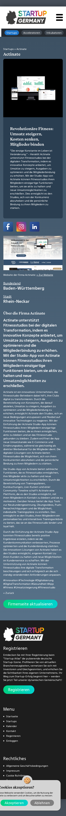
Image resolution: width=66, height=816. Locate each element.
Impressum (13, 770)
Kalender (11, 726)
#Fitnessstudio (46, 587)
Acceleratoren (31, 32)
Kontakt (11, 731)
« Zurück (8, 593)
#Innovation (10, 580)
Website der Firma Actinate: (28, 275)
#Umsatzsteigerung (25, 587)
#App (50, 584)
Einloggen (12, 740)
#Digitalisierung (44, 580)
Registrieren (18, 689)
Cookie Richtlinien (16, 775)
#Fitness (8, 587)
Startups (12, 32)
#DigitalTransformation (17, 584)
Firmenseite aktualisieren (30, 604)
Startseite (12, 716)
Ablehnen (42, 803)
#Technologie (26, 580)
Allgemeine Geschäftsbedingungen (27, 766)
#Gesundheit (39, 584)
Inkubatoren (54, 32)
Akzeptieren (14, 803)
